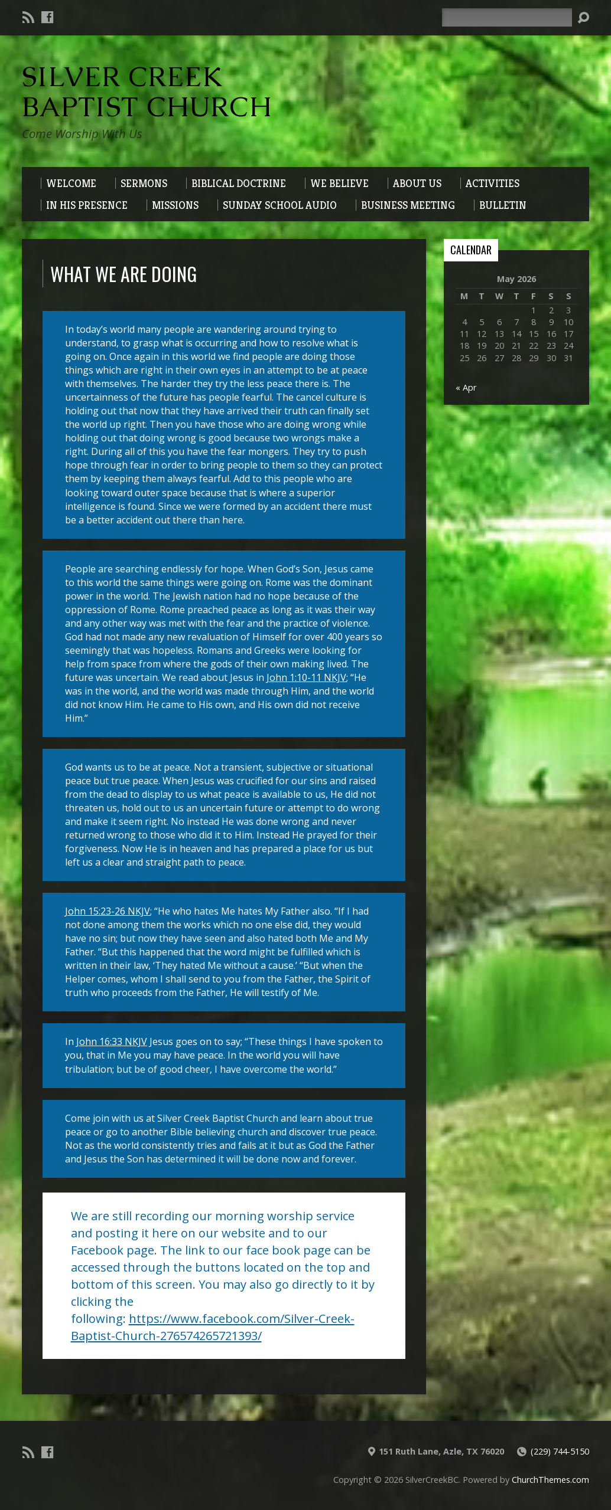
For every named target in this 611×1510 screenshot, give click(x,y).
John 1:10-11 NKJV (306, 677)
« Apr (466, 387)
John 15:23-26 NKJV (107, 911)
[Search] (507, 17)
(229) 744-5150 (560, 1451)
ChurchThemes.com (550, 1479)
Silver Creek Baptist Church (147, 92)
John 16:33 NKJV (111, 1041)
